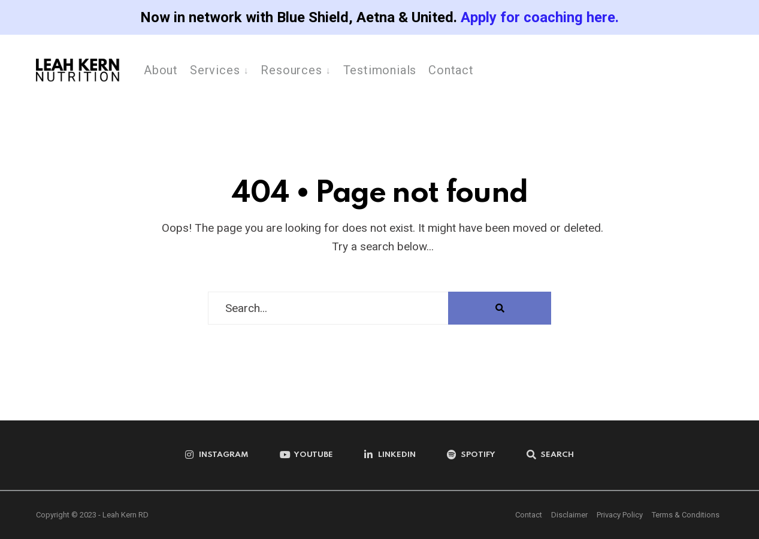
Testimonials (380, 70)
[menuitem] (219, 69)
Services (215, 70)
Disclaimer (569, 514)
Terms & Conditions (685, 514)
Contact (451, 70)
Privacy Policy (620, 514)
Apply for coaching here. (540, 17)
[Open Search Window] (550, 454)
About (161, 70)
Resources (291, 70)
